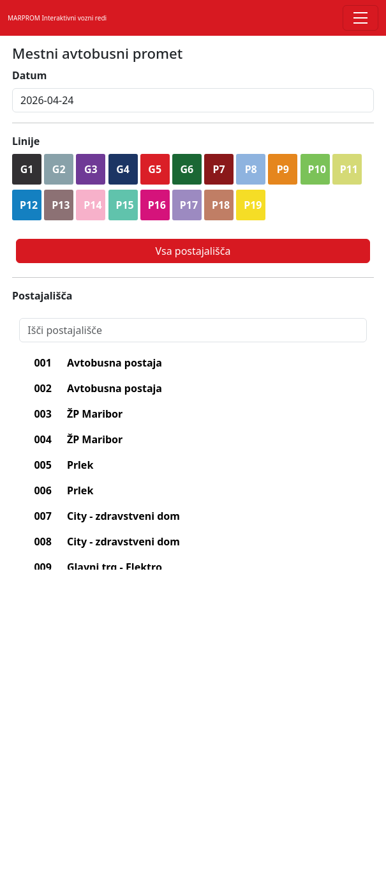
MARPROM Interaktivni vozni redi (57, 17)
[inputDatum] (193, 100)
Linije (26, 141)
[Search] (192, 330)
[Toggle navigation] (360, 18)
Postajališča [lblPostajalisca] (42, 296)
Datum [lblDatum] (29, 75)
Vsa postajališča (193, 251)
